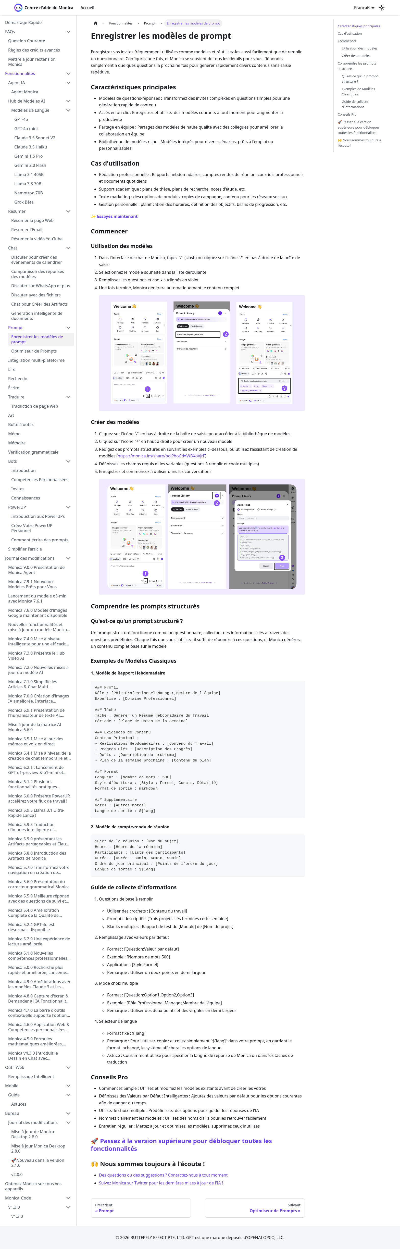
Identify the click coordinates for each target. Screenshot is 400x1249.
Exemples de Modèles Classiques (358, 91)
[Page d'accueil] (96, 23)
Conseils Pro (347, 114)
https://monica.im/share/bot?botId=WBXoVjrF (161, 456)
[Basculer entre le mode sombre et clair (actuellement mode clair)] (382, 8)
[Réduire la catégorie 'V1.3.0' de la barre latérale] (68, 1207)
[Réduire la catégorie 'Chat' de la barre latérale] (68, 248)
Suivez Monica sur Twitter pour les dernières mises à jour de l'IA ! (161, 1183)
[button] (38, 32)
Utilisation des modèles (360, 48)
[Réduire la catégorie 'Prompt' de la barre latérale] (68, 327)
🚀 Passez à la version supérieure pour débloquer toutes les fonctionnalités (181, 1144)
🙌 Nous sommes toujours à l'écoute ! (359, 143)
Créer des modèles (356, 55)
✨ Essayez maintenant (114, 216)
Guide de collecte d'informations (355, 104)
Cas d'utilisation (350, 33)
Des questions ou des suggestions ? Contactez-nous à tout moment (163, 1175)
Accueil (87, 7)
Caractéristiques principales (359, 26)
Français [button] (362, 7)
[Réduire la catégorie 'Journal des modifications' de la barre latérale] (68, 558)
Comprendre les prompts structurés (357, 66)
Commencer (347, 41)
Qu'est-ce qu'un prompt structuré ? (360, 79)
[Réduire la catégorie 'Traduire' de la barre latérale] (68, 397)
